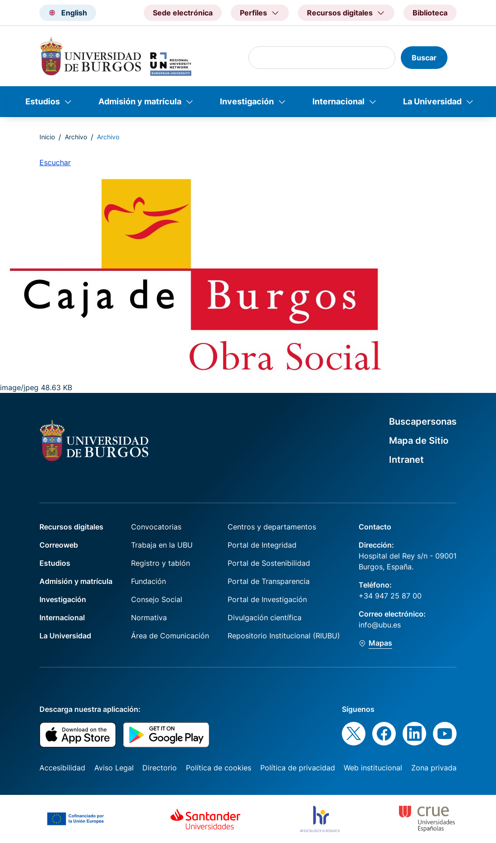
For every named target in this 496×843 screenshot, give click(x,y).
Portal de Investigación (267, 599)
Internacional (338, 101)
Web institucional (373, 767)
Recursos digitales (71, 526)
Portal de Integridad (262, 544)
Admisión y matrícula (139, 101)
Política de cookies (218, 767)
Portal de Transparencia (269, 581)
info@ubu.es (380, 624)
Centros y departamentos (272, 526)
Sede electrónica (183, 12)
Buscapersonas (423, 421)
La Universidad (432, 101)
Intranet (406, 459)
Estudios (42, 101)
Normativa (149, 617)
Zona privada (434, 767)
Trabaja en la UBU (162, 544)
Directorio (159, 767)
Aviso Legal (114, 767)
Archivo (76, 137)
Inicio (47, 137)
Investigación (247, 101)
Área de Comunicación (170, 635)
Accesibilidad (62, 767)
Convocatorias (156, 526)
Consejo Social (156, 599)
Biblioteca (430, 12)
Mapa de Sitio (418, 440)
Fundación (148, 581)
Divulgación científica (264, 617)
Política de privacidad (297, 767)
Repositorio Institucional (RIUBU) (284, 635)
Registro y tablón (160, 563)
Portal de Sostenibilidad (269, 563)
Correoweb (58, 544)
